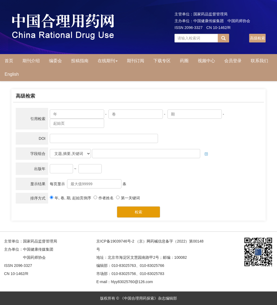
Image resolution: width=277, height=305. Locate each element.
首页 (9, 60)
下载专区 (162, 60)
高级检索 (257, 38)
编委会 (55, 60)
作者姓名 (104, 197)
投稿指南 (79, 60)
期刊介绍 (31, 60)
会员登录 (233, 60)
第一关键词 (128, 197)
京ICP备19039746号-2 (115, 241)
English (12, 74)
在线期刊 (108, 60)
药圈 (184, 60)
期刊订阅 (135, 60)
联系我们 (259, 60)
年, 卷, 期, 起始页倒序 (70, 197)
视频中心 (206, 60)
